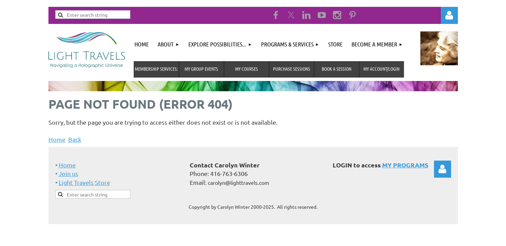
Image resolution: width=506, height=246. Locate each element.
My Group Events (201, 69)
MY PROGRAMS (405, 165)
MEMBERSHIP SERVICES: (156, 69)
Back (74, 139)
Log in (449, 15)
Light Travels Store (84, 182)
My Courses (246, 69)
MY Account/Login (381, 69)
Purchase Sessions (291, 69)
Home (57, 139)
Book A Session (336, 69)
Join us (68, 173)
